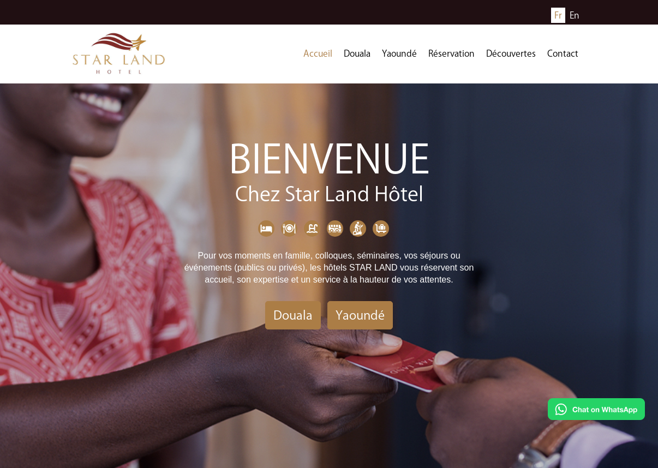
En (574, 15)
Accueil (317, 53)
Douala (357, 53)
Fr (558, 15)
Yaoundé (399, 53)
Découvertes (511, 53)
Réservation (451, 53)
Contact (562, 53)
